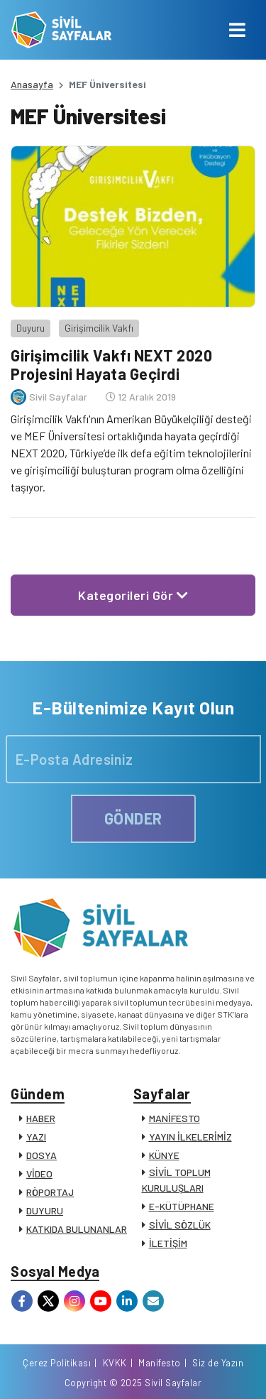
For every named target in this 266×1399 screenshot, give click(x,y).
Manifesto (159, 1362)
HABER (40, 1118)
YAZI (36, 1137)
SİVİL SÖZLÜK (180, 1225)
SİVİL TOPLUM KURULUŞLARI (176, 1180)
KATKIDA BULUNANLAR (76, 1229)
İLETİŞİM (168, 1243)
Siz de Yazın (217, 1362)
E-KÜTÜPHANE (181, 1206)
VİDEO (39, 1173)
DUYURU (44, 1210)
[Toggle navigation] (237, 30)
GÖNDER (133, 818)
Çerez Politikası (57, 1362)
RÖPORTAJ (50, 1192)
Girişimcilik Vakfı (99, 328)
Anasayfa (32, 84)
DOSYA (41, 1155)
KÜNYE (164, 1155)
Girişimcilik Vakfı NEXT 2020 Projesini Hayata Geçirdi (111, 364)
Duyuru (30, 328)
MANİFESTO (174, 1118)
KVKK (115, 1362)
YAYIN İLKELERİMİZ (190, 1137)
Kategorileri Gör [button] (133, 595)
